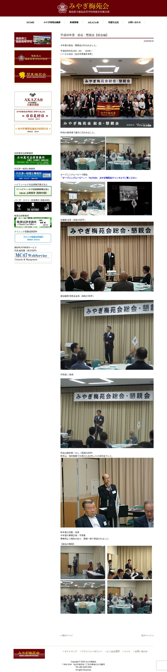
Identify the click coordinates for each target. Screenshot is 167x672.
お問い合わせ (141, 651)
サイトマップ (71, 651)
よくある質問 (113, 651)
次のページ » (147, 635)
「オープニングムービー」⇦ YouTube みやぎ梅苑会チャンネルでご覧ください (98, 178)
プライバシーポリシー (91, 651)
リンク (127, 651)
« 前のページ (66, 635)
